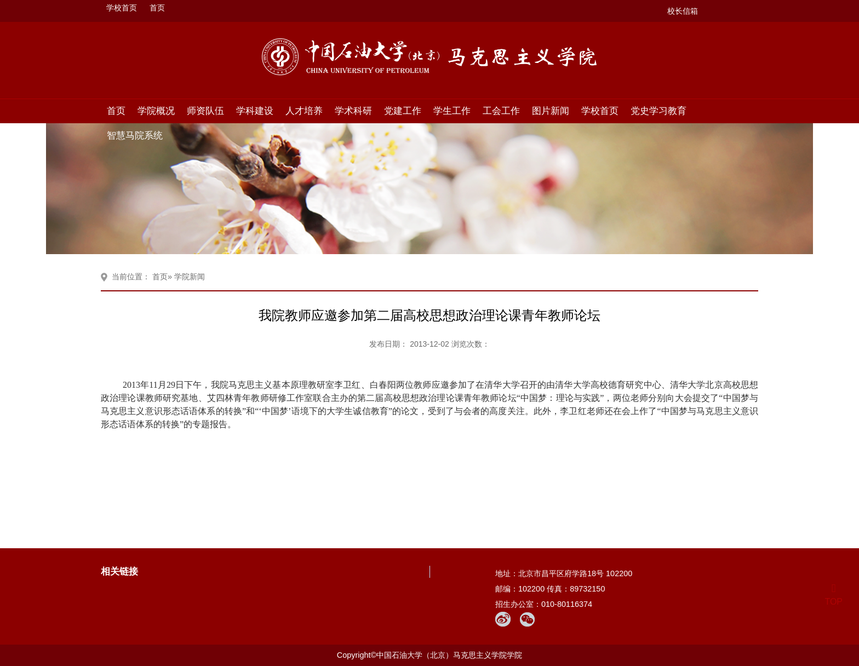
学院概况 (156, 111)
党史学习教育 (658, 111)
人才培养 (304, 111)
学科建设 (254, 111)
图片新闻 (550, 111)
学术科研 (353, 111)
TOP (833, 595)
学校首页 (121, 7)
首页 (157, 7)
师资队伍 (205, 111)
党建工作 (402, 111)
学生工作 (452, 111)
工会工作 (501, 111)
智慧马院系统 (135, 135)
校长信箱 (682, 11)
